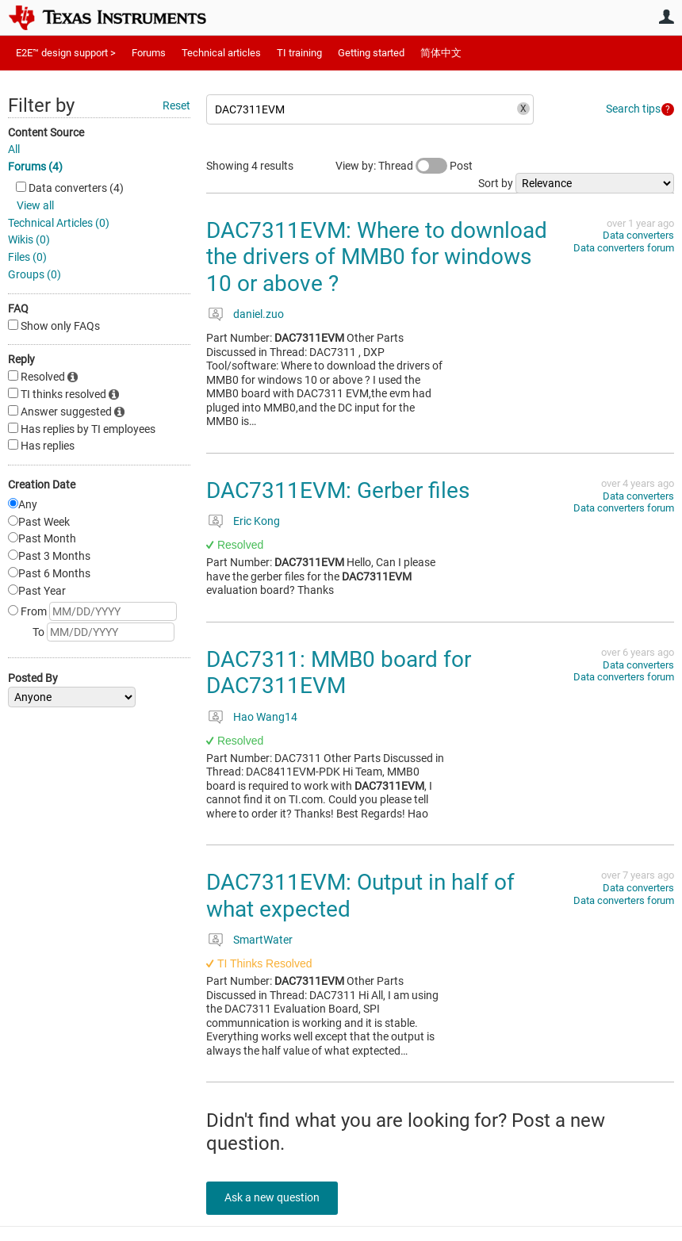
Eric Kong (256, 521)
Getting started (371, 53)
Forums (149, 53)
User (666, 17)
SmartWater (263, 939)
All (14, 149)
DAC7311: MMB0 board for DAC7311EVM (338, 672)
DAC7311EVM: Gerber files (337, 490)
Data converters (638, 235)
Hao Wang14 (265, 717)
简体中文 (441, 53)
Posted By (33, 678)
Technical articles (221, 53)
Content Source (46, 132)
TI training (299, 53)
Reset (176, 105)
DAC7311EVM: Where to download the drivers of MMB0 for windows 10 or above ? (376, 257)
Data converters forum (623, 248)
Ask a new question (277, 1197)
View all (35, 205)
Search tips (633, 108)
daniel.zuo (258, 314)
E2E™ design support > (66, 53)
